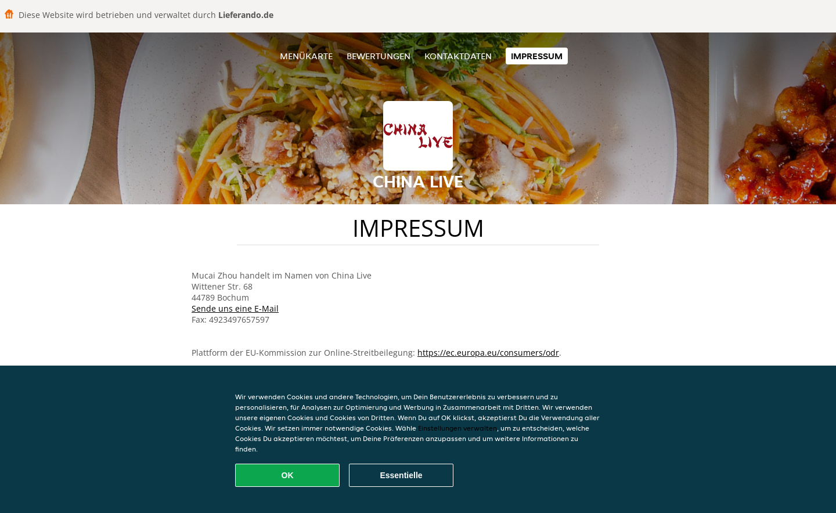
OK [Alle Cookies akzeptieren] (288, 475)
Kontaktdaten (458, 56)
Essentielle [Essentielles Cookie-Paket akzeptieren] (401, 475)
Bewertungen (378, 56)
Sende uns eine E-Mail (235, 308)
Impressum (537, 56)
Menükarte (306, 56)
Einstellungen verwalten (457, 428)
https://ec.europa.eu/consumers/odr (488, 352)
